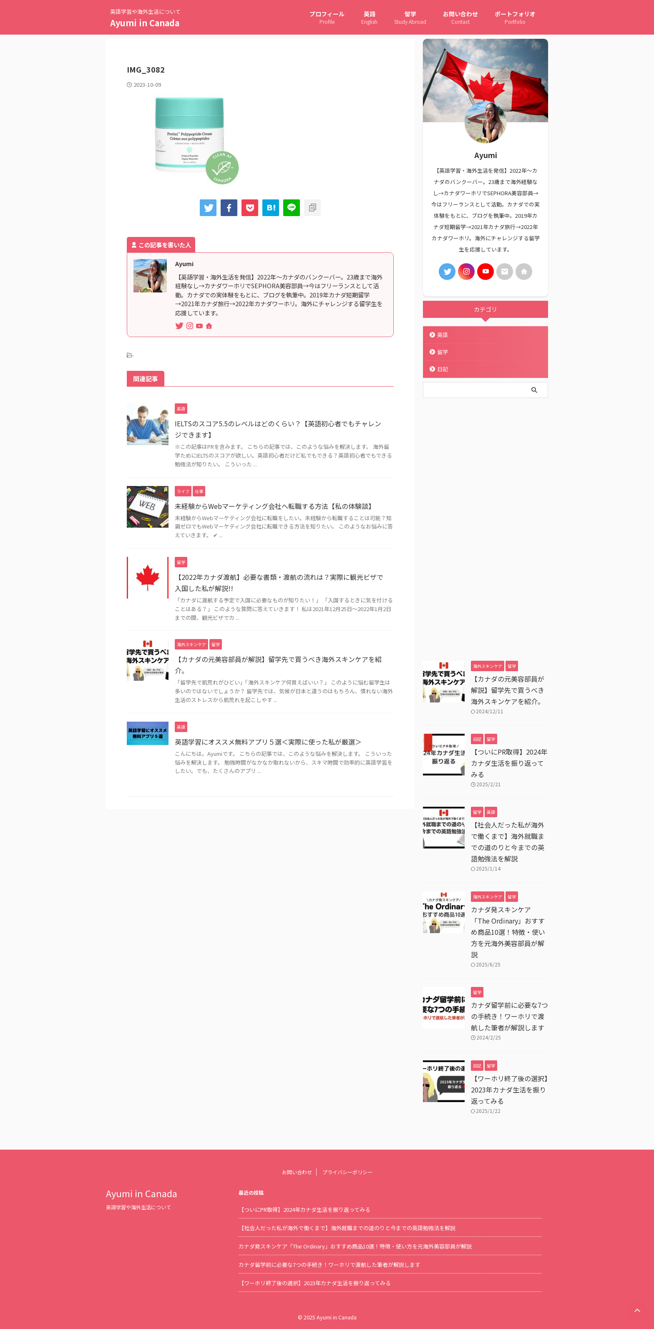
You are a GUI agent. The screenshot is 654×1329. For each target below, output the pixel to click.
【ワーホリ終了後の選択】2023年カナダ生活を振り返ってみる (509, 1089)
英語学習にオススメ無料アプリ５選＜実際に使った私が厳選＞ (268, 742)
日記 (442, 369)
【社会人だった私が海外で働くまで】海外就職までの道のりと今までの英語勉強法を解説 (347, 1228)
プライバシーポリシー (347, 1171)
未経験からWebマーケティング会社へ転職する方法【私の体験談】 (275, 506)
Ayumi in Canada (144, 23)
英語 (369, 18)
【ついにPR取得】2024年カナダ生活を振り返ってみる (509, 763)
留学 (410, 18)
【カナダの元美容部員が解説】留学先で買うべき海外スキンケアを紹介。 (507, 690)
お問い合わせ (460, 18)
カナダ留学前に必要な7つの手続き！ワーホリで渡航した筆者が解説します (509, 1016)
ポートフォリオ (515, 18)
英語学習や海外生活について (138, 1207)
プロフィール (327, 18)
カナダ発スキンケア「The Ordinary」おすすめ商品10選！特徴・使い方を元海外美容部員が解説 (508, 931)
